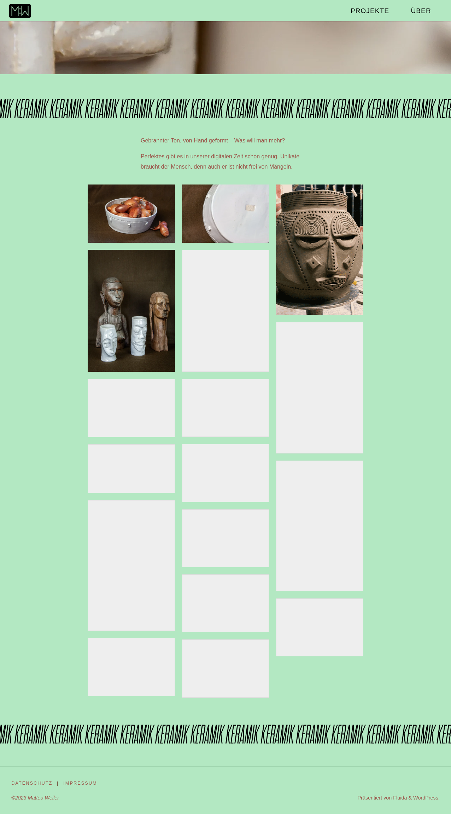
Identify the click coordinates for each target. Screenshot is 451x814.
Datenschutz (31, 783)
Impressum (80, 783)
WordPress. (426, 798)
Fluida (399, 798)
